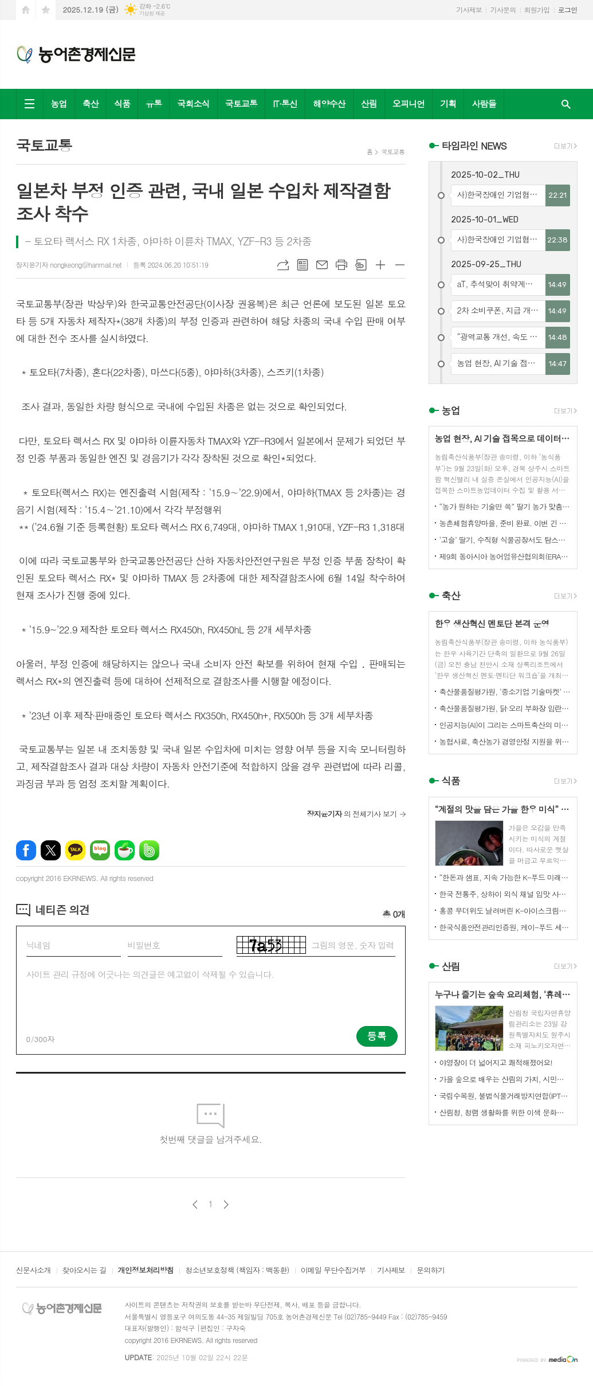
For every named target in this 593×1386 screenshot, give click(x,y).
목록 (302, 265)
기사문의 (503, 9)
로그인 (568, 9)
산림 (369, 103)
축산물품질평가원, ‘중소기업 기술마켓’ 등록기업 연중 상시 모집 (505, 691)
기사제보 (469, 9)
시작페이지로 (26, 10)
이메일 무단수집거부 (333, 1270)
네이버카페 (125, 850)
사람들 (484, 103)
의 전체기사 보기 (351, 813)
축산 (91, 103)
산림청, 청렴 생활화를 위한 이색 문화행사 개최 (505, 1112)
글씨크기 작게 (400, 265)
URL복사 (283, 265)
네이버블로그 (100, 850)
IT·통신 (285, 103)
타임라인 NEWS (474, 145)
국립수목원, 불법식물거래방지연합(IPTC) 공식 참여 (505, 1095)
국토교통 (241, 103)
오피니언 (408, 103)
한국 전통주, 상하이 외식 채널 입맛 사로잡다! (505, 893)
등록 (377, 1036)
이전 (195, 1204)
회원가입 (537, 9)
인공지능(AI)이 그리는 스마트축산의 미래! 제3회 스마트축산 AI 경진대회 (505, 724)
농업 (59, 103)
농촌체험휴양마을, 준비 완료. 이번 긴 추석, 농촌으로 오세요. (505, 523)
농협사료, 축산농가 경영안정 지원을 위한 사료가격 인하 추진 (505, 741)
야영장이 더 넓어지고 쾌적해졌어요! (496, 1062)
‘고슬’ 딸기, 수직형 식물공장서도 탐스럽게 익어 (505, 539)
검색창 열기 (566, 104)
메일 (322, 265)
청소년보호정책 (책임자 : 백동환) (237, 1270)
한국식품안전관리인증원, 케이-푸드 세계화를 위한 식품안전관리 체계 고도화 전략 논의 (505, 927)
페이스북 (26, 850)
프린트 (341, 265)
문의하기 (431, 1270)
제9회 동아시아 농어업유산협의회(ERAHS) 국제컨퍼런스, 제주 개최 (505, 556)
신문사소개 (33, 1270)
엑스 (51, 850)
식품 (122, 103)
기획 (448, 103)
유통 (154, 103)
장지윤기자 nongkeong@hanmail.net (68, 264)
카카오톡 (75, 850)
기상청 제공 (152, 13)
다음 (226, 1204)
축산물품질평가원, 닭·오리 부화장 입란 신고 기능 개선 (505, 708)
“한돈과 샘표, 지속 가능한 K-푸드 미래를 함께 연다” (505, 877)
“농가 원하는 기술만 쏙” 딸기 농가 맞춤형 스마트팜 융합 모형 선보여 (505, 506)
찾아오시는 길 (84, 1270)
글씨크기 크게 (380, 265)
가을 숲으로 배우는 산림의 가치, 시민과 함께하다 (505, 1079)
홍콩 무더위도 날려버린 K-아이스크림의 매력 (505, 910)
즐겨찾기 (46, 10)
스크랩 (361, 265)
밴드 (149, 850)
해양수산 (329, 103)
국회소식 (193, 103)
